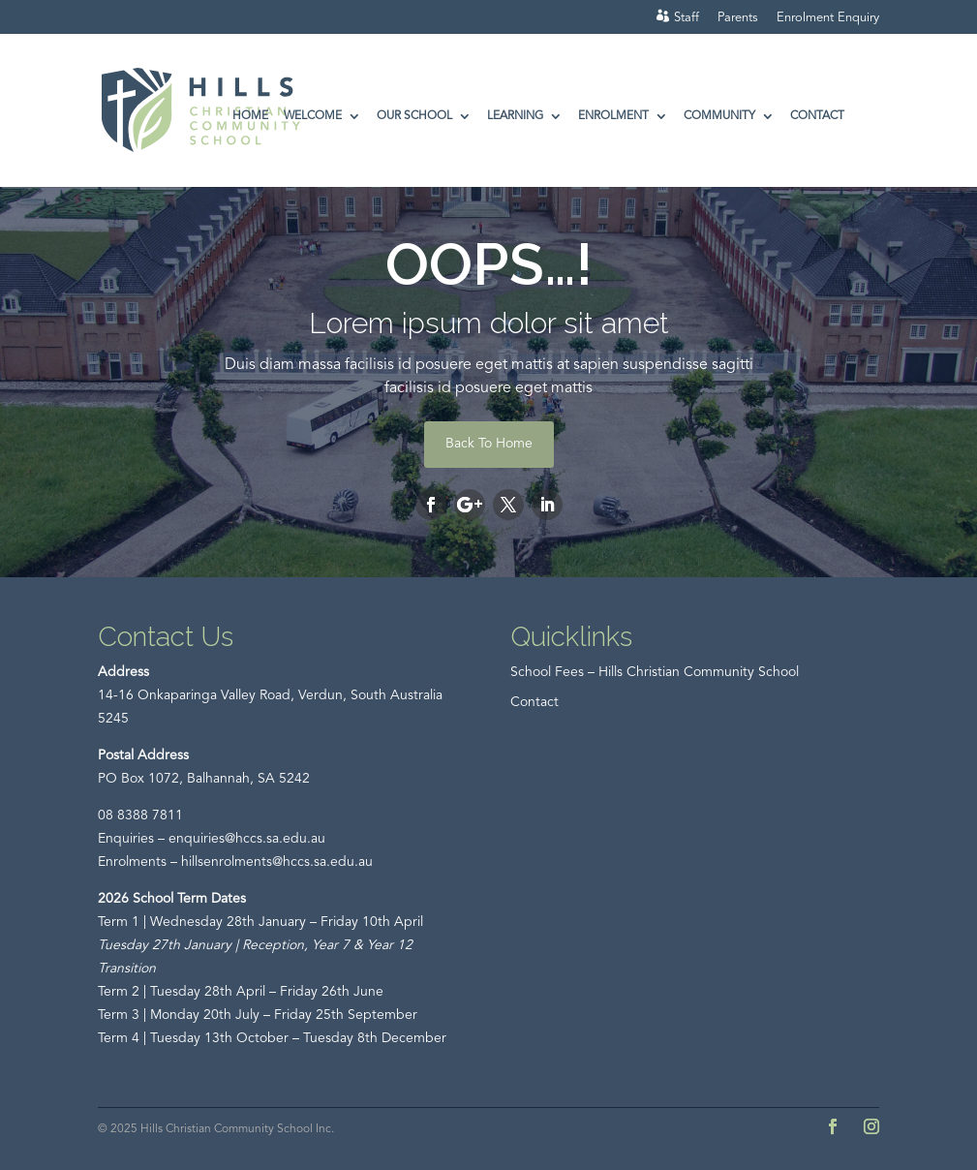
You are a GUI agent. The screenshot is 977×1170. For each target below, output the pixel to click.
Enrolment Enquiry (828, 18)
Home (250, 116)
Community (719, 116)
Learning (515, 116)
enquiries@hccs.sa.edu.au (246, 839)
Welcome (313, 116)
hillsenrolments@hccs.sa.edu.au (277, 862)
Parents (737, 18)
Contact (817, 116)
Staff (686, 18)
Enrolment (613, 116)
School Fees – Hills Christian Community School (654, 672)
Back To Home (489, 443)
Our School (414, 116)
